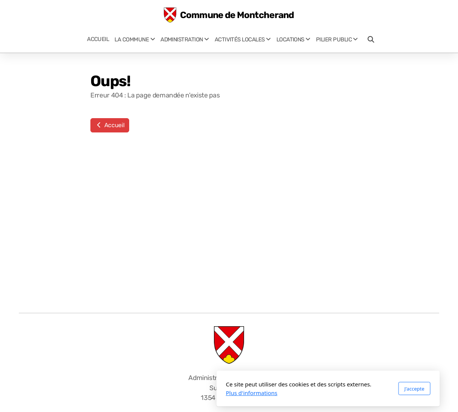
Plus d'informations (153, 393)
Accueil (109, 125)
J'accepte (315, 388)
